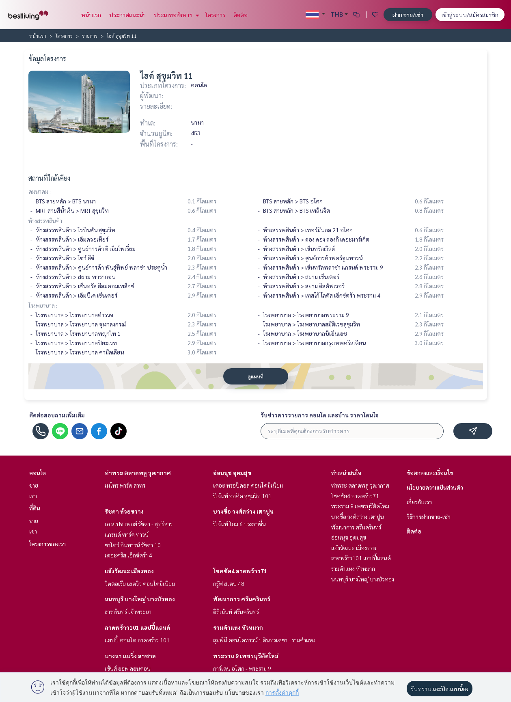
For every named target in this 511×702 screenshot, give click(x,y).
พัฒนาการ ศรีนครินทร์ (241, 599)
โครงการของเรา (47, 543)
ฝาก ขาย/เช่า (407, 14)
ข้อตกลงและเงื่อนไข (430, 472)
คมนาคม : (39, 191)
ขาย (33, 485)
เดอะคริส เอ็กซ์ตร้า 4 (128, 555)
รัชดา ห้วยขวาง (124, 511)
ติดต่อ (240, 14)
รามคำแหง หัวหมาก (238, 627)
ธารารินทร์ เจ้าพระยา (128, 611)
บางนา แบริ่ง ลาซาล (130, 655)
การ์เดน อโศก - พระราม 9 (242, 668)
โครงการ (215, 14)
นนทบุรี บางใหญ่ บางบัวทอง (140, 599)
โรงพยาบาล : (42, 305)
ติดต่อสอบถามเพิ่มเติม (57, 415)
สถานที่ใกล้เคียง (49, 178)
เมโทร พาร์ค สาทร (125, 485)
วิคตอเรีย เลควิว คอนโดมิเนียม (140, 583)
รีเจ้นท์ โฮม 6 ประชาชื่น (239, 523)
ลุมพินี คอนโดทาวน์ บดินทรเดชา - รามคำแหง (264, 640)
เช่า (33, 495)
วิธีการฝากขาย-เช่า (429, 516)
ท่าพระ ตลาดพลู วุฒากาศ (138, 472)
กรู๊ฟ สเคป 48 (228, 583)
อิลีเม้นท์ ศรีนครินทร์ (236, 611)
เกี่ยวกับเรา (419, 501)
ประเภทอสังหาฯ (175, 14)
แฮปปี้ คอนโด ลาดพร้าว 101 (137, 640)
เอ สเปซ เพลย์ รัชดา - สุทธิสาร (138, 523)
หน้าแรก (91, 14)
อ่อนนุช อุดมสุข (232, 472)
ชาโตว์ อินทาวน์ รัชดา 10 (133, 545)
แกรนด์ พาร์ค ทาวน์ (127, 534)
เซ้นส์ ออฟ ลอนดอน (128, 668)
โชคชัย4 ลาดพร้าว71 (240, 571)
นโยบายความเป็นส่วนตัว (435, 487)
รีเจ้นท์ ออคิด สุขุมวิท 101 (242, 495)
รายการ (89, 35)
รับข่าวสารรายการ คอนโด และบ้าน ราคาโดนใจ (320, 415)
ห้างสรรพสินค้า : (46, 220)
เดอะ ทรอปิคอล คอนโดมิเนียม (248, 485)
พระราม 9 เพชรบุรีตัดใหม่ (245, 655)
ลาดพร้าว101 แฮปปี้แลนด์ (137, 627)
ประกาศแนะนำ (127, 14)
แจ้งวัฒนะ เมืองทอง (129, 571)
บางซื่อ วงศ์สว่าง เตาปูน (243, 511)
